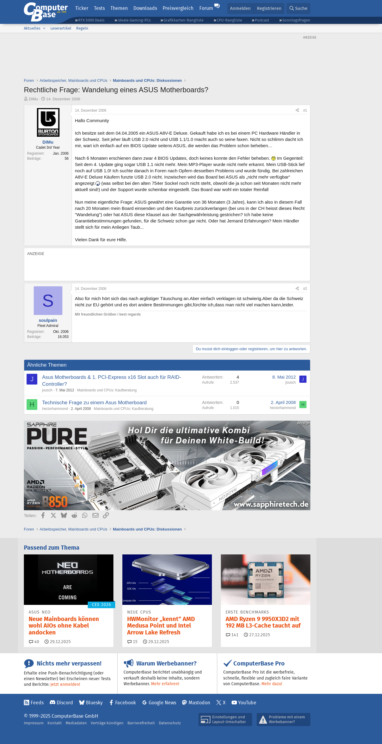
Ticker (81, 8)
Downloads (145, 8)
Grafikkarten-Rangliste (184, 20)
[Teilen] (297, 110)
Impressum (34, 723)
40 (34, 642)
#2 (305, 289)
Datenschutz (170, 723)
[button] (44, 28)
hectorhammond (55, 409)
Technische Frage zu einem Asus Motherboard (94, 402)
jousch (47, 390)
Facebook (125, 702)
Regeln (82, 28)
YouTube (247, 702)
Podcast (262, 20)
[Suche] (298, 8)
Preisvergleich (178, 8)
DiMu (33, 99)
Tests (99, 8)
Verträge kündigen (107, 723)
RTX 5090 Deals (91, 20)
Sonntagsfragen (296, 20)
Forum (206, 8)
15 (132, 642)
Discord (65, 702)
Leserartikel (60, 28)
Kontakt (54, 723)
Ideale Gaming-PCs (134, 20)
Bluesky (94, 702)
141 (232, 635)
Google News (162, 702)
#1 (305, 110)
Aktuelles (32, 28)
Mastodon (199, 702)
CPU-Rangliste (229, 20)
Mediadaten (76, 723)
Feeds (37, 702)
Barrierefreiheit (141, 723)
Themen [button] (119, 8)
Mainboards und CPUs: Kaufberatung (106, 390)
